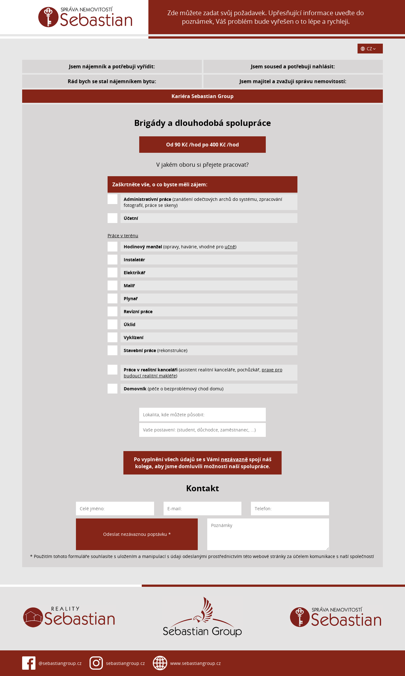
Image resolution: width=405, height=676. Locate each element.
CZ (369, 49)
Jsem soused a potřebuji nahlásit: (293, 66)
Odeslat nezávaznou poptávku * (137, 534)
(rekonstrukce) (155, 350)
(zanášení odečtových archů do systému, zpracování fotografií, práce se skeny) (203, 202)
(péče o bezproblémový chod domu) (173, 389)
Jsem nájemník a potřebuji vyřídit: (112, 66)
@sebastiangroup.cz (60, 663)
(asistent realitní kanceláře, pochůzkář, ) (203, 373)
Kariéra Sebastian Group (202, 96)
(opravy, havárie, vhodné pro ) (180, 247)
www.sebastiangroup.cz (195, 663)
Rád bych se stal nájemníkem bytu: (112, 81)
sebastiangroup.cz (125, 663)
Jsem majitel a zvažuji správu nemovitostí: (293, 81)
